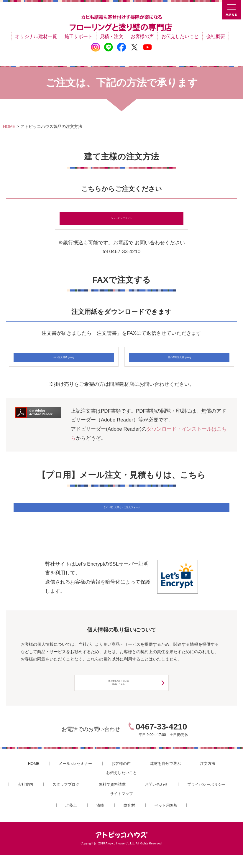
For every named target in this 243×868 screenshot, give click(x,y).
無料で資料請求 (112, 797)
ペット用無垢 (166, 818)
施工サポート (79, 36)
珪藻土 (71, 818)
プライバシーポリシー (206, 797)
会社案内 (25, 797)
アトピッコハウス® (121, 848)
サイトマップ (121, 806)
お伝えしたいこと (180, 36)
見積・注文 (111, 36)
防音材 (129, 818)
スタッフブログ (65, 797)
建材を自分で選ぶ (165, 776)
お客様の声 (142, 36)
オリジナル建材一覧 (36, 36)
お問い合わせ (156, 797)
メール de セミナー (75, 776)
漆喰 (100, 818)
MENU (232, 10)
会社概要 (215, 36)
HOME (34, 776)
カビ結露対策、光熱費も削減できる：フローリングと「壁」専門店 (121, 23)
